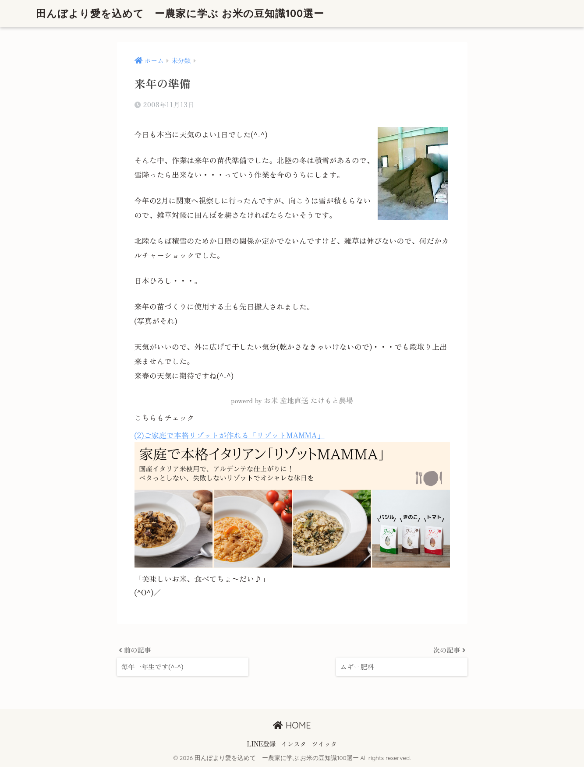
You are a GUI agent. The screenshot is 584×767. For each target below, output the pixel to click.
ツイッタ (324, 743)
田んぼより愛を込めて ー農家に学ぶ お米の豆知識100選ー (180, 13)
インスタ (293, 743)
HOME (292, 725)
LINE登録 (261, 743)
